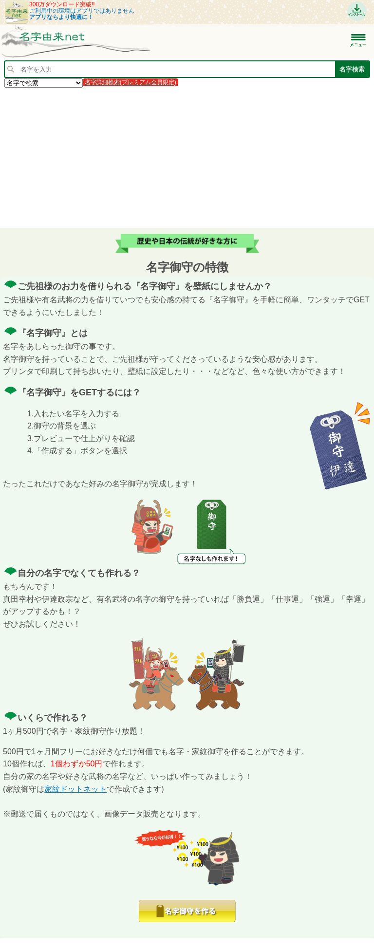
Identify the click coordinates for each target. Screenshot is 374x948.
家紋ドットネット (75, 789)
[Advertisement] (187, 157)
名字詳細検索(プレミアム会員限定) (130, 82)
